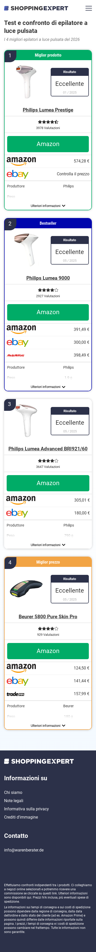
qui (29, 897)
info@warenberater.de (24, 850)
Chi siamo (13, 792)
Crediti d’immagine (21, 817)
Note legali (13, 800)
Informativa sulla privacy (26, 808)
